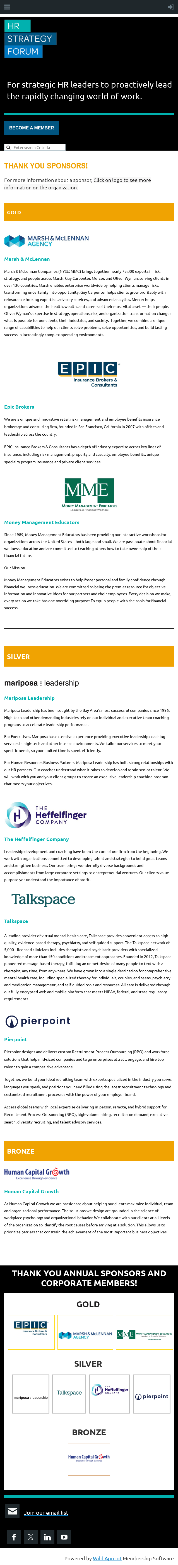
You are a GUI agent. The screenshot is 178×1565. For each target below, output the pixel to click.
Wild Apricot (107, 1558)
